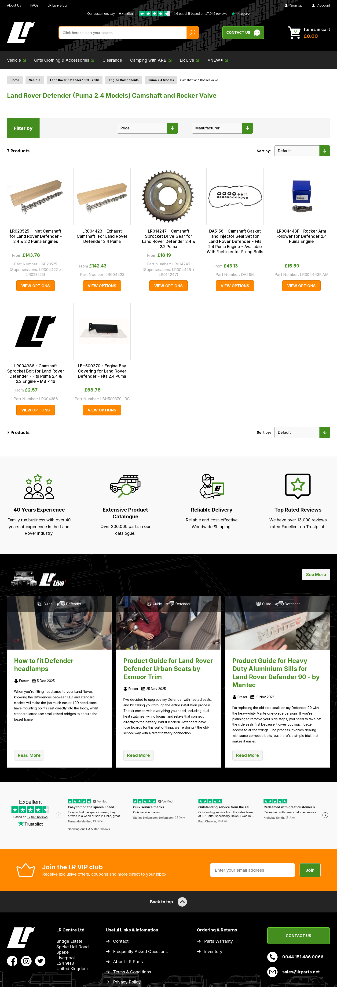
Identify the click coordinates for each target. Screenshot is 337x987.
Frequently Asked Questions (140, 951)
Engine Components (124, 80)
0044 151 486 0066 (295, 957)
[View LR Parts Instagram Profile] (26, 960)
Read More (29, 755)
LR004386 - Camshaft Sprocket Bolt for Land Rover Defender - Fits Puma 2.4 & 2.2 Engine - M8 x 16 (35, 374)
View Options (35, 285)
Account (321, 5)
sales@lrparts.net (293, 972)
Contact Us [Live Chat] (243, 32)
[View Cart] (309, 32)
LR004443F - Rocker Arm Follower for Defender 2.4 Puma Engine (301, 236)
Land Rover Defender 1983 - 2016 (74, 80)
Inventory (213, 951)
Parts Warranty (218, 941)
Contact (120, 941)
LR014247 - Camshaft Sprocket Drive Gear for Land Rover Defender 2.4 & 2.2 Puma (168, 239)
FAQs (34, 5)
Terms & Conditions (132, 971)
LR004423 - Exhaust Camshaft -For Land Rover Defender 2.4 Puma (102, 236)
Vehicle (34, 80)
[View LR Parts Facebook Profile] (12, 960)
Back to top (168, 902)
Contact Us (298, 935)
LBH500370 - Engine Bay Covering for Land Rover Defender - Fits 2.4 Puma (102, 371)
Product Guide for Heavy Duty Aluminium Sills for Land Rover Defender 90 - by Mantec (276, 673)
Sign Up (293, 5)
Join (310, 870)
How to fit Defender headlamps (43, 665)
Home (15, 80)
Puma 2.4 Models (161, 80)
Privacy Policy (127, 981)
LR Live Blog (57, 5)
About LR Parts (128, 961)
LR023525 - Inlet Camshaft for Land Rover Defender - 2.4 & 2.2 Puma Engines (36, 236)
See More (316, 574)
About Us (14, 5)
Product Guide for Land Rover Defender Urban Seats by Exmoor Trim (168, 669)
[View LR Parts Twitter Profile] (40, 960)
